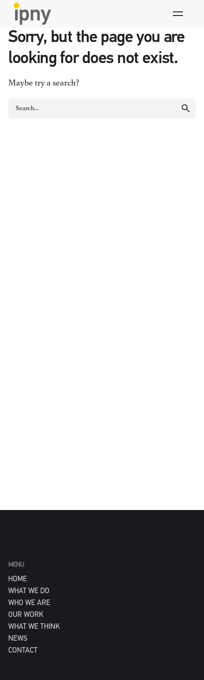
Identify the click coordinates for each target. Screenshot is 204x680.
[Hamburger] (178, 14)
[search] (186, 108)
